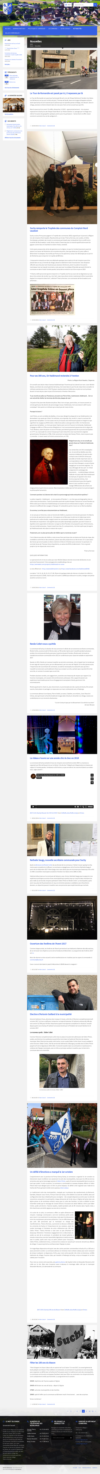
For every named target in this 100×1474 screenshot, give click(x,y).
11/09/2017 (35, 1404)
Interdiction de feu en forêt (12, 43)
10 (89, 1411)
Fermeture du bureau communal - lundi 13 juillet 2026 (13, 54)
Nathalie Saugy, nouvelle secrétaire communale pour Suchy (58, 860)
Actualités (77, 28)
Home (31, 46)
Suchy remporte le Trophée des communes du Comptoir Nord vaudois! (59, 229)
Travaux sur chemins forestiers (13, 59)
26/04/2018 (35, 126)
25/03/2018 (35, 320)
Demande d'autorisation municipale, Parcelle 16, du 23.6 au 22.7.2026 (14, 126)
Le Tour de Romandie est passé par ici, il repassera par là (56, 93)
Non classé (43, 126)
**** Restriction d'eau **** (12, 48)
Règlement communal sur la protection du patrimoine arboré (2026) (14, 132)
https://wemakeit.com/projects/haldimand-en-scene (47, 564)
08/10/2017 (35, 1097)
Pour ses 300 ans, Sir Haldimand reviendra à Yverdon (54, 375)
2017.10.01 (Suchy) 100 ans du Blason (48, 1310)
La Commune (52, 28)
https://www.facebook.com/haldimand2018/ (75, 569)
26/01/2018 (35, 818)
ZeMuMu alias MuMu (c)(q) (69, 813)
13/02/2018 (35, 710)
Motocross (12, 82)
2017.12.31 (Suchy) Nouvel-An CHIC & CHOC (43, 813)
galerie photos (60, 1262)
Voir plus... (7, 64)
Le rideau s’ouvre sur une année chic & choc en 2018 (54, 758)
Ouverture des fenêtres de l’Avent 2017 (48, 943)
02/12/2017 (35, 890)
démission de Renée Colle (43, 865)
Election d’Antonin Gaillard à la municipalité (50, 1014)
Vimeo (82, 813)
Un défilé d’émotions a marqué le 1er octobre (51, 1171)
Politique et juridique (36, 28)
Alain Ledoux (64, 1188)
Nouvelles (38, 46)
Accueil (8, 28)
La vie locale (65, 28)
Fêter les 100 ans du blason (42, 1362)
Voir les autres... (9, 114)
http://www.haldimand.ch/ (50, 569)
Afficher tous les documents (13, 137)
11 (92, 1411)
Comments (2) (51, 710)
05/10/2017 (35, 1319)
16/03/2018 (35, 587)
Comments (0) (51, 126)
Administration (19, 28)
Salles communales (12, 33)
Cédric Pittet (61, 1181)
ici (33, 953)
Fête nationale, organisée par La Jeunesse (14, 77)
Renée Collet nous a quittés (43, 643)
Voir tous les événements (12, 88)
